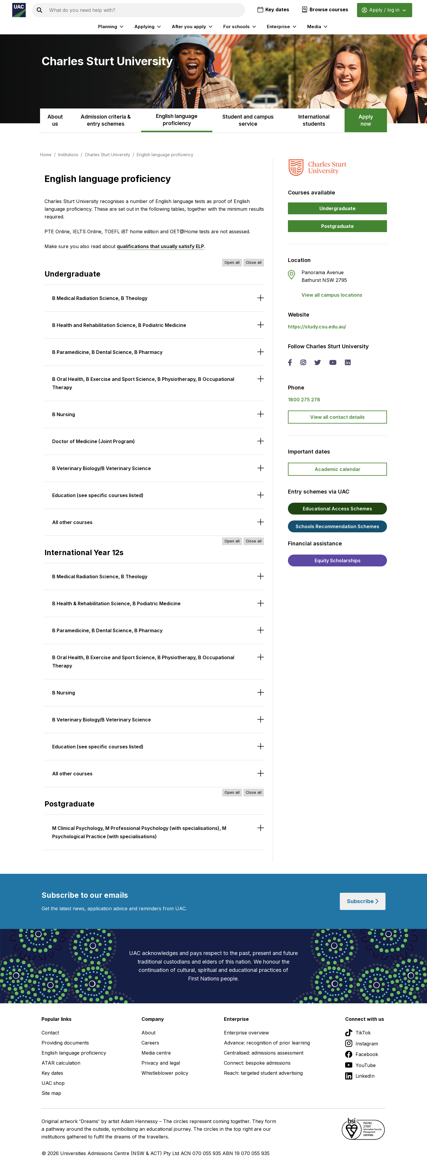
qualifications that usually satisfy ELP (160, 246)
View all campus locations (332, 295)
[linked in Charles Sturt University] (347, 363)
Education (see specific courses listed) (98, 495)
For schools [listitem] (240, 26)
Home (46, 154)
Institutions (68, 154)
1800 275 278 (304, 400)
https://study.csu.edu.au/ (317, 327)
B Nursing (63, 414)
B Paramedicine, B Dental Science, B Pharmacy (107, 352)
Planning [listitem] (111, 26)
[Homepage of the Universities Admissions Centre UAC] (19, 10)
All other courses (72, 522)
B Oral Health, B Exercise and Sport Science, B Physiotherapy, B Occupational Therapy (143, 383)
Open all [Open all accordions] (232, 262)
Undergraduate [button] (337, 208)
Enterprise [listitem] (282, 26)
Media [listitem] (318, 26)
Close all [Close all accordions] (254, 262)
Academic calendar (338, 469)
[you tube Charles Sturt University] (332, 363)
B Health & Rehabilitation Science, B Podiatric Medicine (116, 603)
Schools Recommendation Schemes (337, 526)
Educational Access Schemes (337, 509)
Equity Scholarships (338, 560)
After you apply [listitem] (193, 26)
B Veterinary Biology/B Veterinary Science (101, 468)
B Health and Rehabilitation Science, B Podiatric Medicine (119, 325)
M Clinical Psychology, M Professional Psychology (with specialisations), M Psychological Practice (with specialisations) (139, 832)
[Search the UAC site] (146, 10)
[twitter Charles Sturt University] (317, 363)
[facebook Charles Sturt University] (290, 363)
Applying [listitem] (148, 26)
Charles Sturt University (107, 154)
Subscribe (362, 901)
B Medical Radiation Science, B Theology (99, 298)
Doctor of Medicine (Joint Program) (93, 441)
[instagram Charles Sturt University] (303, 363)
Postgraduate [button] (337, 226)
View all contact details (337, 417)
